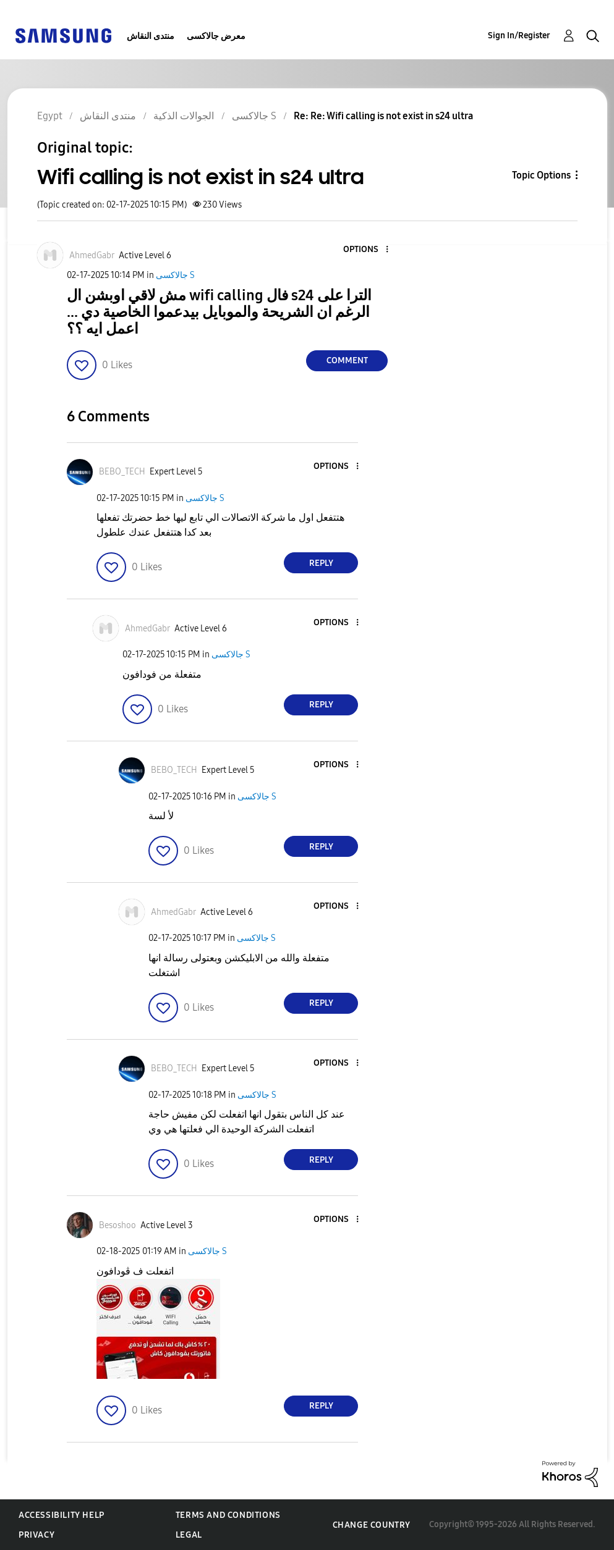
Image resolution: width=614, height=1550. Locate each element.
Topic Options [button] (541, 175)
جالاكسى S (175, 275)
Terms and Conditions (228, 1515)
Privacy (36, 1535)
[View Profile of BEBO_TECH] (122, 471)
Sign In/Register (519, 35)
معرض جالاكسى (216, 36)
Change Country (372, 1525)
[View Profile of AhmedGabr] (91, 255)
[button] (366, 250)
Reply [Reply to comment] (321, 563)
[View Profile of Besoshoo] (117, 1225)
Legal (189, 1535)
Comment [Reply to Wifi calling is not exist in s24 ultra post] (347, 360)
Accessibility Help (61, 1515)
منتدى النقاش (150, 36)
